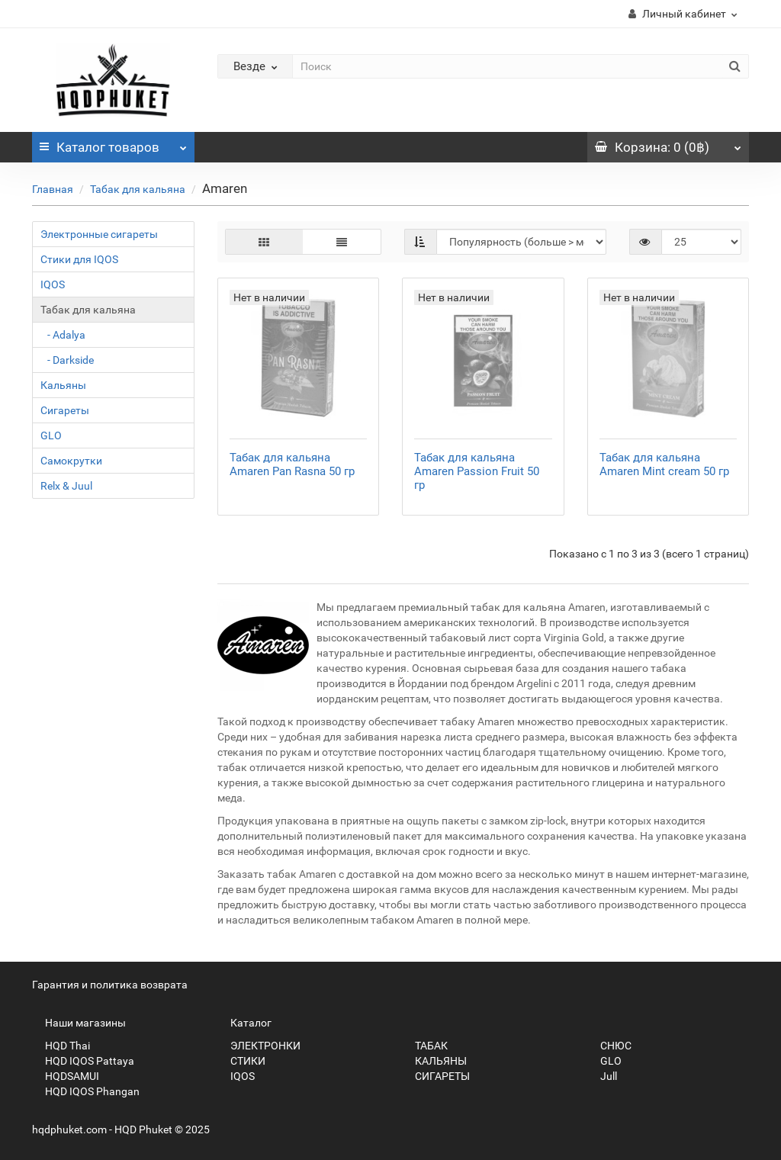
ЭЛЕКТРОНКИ (259, 1046)
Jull (602, 1076)
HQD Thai (61, 1046)
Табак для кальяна (137, 189)
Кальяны (63, 385)
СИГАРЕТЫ (436, 1076)
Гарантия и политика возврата (110, 984)
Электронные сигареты (99, 234)
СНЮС (609, 1046)
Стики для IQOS (79, 259)
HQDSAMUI (65, 1076)
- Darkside (67, 360)
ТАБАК (425, 1046)
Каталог (113, 143)
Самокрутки (71, 461)
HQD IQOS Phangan (86, 1091)
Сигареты (64, 410)
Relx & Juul (66, 486)
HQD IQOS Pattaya (83, 1061)
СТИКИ (241, 1061)
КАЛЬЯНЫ (434, 1061)
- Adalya (62, 335)
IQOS (52, 284)
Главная (52, 189)
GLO (51, 435)
